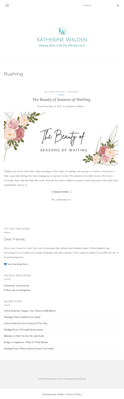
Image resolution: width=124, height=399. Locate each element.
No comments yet (61, 199)
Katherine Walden (75, 106)
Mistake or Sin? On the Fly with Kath (24, 335)
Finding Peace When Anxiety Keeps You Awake (29, 348)
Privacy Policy (74, 394)
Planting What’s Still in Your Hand (22, 317)
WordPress (81, 379)
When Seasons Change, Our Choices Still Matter (30, 310)
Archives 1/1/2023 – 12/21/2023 (61, 92)
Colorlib (60, 379)
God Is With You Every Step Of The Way (25, 323)
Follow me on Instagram (17, 290)
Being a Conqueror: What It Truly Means (26, 342)
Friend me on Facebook (16, 285)
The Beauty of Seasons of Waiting (61, 99)
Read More (61, 192)
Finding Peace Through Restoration (23, 329)
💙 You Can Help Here (16, 264)
